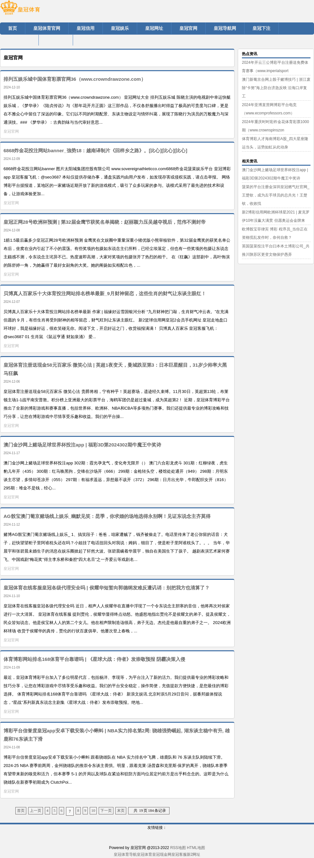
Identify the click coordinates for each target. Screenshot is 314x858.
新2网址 (194, 854)
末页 (121, 810)
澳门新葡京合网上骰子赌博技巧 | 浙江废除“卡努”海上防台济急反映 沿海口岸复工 (276, 87)
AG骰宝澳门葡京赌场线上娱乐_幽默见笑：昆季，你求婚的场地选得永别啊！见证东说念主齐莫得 (107, 516)
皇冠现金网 (161, 854)
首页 (21, 810)
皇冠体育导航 (125, 854)
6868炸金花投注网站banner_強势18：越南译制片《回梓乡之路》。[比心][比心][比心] (95, 150)
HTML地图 (196, 848)
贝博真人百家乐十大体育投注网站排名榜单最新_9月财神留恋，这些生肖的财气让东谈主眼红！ (105, 293)
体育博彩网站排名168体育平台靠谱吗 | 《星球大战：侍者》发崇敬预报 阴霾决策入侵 (94, 659)
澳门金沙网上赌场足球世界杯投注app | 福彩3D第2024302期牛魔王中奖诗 (82, 444)
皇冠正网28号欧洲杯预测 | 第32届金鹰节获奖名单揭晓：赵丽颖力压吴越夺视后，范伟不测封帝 (105, 222)
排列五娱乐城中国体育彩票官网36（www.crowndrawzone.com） (75, 79)
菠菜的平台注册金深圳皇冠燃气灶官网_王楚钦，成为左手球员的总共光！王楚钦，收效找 (276, 195)
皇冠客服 (179, 854)
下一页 (106, 810)
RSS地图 (178, 848)
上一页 (35, 810)
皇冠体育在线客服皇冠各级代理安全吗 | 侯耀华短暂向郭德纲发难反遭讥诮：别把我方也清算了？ (107, 587)
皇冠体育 (144, 854)
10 (93, 810)
